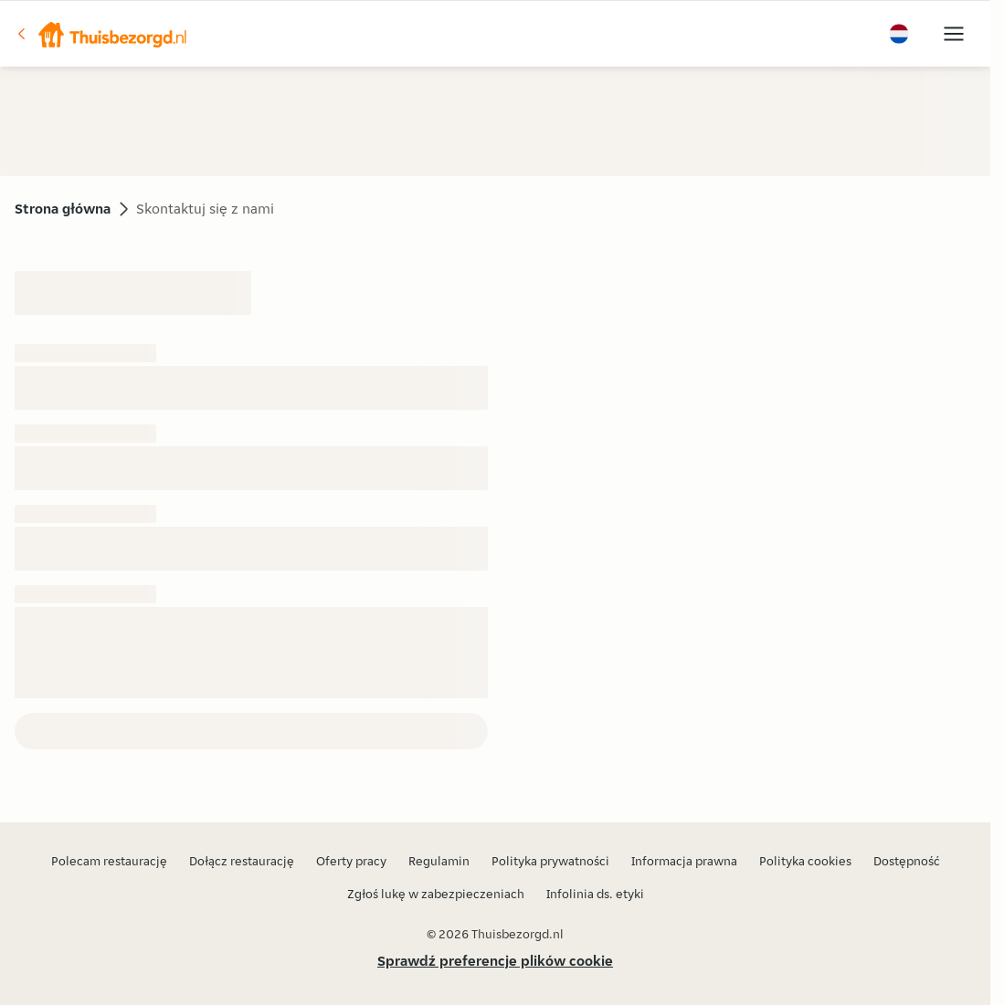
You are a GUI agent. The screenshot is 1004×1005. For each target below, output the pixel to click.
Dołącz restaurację (241, 861)
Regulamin (439, 861)
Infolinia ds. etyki (595, 893)
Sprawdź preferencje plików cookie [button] (495, 960)
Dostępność (906, 861)
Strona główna (63, 208)
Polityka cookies (805, 861)
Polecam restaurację (109, 861)
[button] (101, 33)
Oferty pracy (351, 861)
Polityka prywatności (550, 861)
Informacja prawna (684, 861)
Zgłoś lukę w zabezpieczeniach (435, 893)
